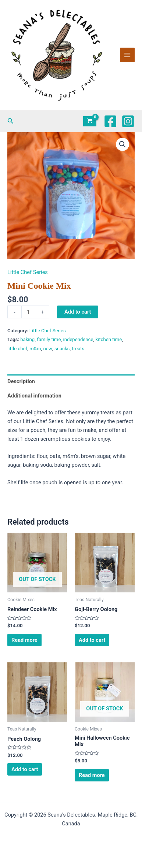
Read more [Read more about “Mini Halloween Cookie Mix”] (92, 775)
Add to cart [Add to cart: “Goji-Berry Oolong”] (92, 640)
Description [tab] (21, 381)
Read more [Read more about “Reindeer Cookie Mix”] (24, 640)
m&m (35, 348)
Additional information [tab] (34, 395)
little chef (17, 348)
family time (49, 339)
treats (78, 348)
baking (27, 339)
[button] (10, 121)
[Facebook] (110, 121)
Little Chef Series (27, 272)
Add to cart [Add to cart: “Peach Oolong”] (24, 769)
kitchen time (109, 339)
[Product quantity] (28, 312)
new (47, 348)
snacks (62, 348)
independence (78, 339)
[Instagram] (128, 121)
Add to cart (77, 311)
